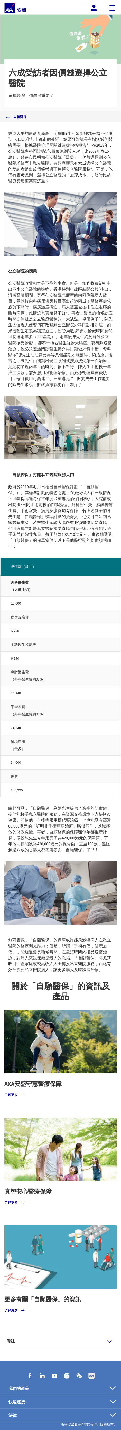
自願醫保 (20, 117)
